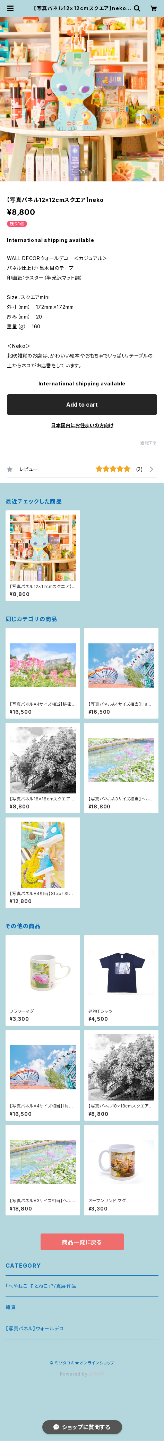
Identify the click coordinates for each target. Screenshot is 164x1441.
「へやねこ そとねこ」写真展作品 (41, 1286)
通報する (148, 442)
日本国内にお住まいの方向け (82, 425)
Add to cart (82, 404)
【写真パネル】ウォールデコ (35, 1328)
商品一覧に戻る (82, 1242)
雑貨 (11, 1307)
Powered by (82, 1374)
